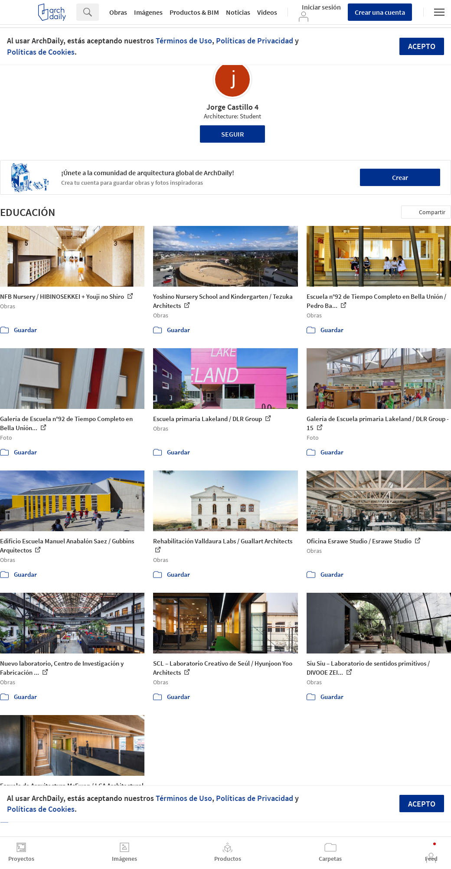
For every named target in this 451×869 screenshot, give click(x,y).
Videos (267, 12)
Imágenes (148, 12)
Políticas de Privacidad (254, 41)
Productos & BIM (194, 12)
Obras (118, 12)
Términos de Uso (184, 41)
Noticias (238, 12)
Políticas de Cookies (41, 52)
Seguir (232, 134)
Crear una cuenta (380, 12)
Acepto (421, 46)
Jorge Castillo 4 (232, 107)
